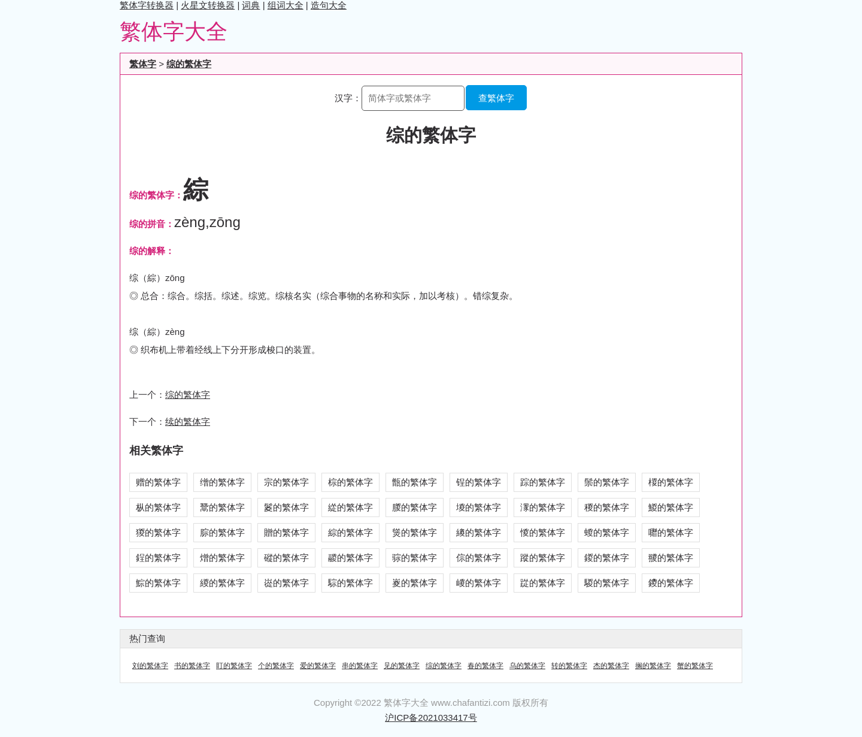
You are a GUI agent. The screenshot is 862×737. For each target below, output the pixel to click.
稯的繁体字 (606, 507)
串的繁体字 (360, 666)
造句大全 (329, 5)
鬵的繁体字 (222, 507)
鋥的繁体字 (158, 557)
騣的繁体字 (606, 583)
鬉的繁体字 (286, 507)
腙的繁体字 (222, 532)
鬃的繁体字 (606, 482)
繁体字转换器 (147, 5)
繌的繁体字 (478, 532)
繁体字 (142, 64)
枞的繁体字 (158, 507)
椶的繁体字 (670, 482)
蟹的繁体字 (695, 666)
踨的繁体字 (542, 583)
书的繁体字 (192, 666)
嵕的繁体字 (478, 583)
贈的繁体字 (286, 532)
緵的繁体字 (222, 583)
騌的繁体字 (350, 583)
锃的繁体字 (478, 482)
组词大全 (285, 5)
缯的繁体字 (222, 482)
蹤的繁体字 (542, 557)
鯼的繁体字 (670, 507)
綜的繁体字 (350, 532)
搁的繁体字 (653, 666)
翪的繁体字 (670, 557)
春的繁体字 (485, 666)
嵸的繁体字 (286, 583)
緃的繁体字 (350, 507)
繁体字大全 (173, 31)
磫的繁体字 (286, 557)
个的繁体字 (276, 666)
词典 (251, 5)
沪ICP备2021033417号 (430, 717)
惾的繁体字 (542, 532)
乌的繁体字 (527, 666)
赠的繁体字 (158, 482)
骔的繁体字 (414, 557)
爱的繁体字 (318, 666)
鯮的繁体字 (158, 583)
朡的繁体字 (414, 507)
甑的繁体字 (414, 482)
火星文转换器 (208, 5)
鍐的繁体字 (606, 557)
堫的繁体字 (478, 507)
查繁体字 (496, 98)
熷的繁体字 (222, 557)
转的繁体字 (569, 666)
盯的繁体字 (234, 666)
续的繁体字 (187, 421)
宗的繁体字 (286, 482)
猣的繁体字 (158, 532)
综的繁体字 (188, 64)
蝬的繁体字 (606, 532)
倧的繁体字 (478, 557)
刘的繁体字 (150, 666)
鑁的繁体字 (670, 583)
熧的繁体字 (414, 532)
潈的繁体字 (542, 507)
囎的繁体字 (670, 532)
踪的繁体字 (542, 482)
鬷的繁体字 (350, 557)
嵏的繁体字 (414, 583)
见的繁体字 (402, 666)
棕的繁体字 (350, 482)
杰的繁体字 (611, 666)
